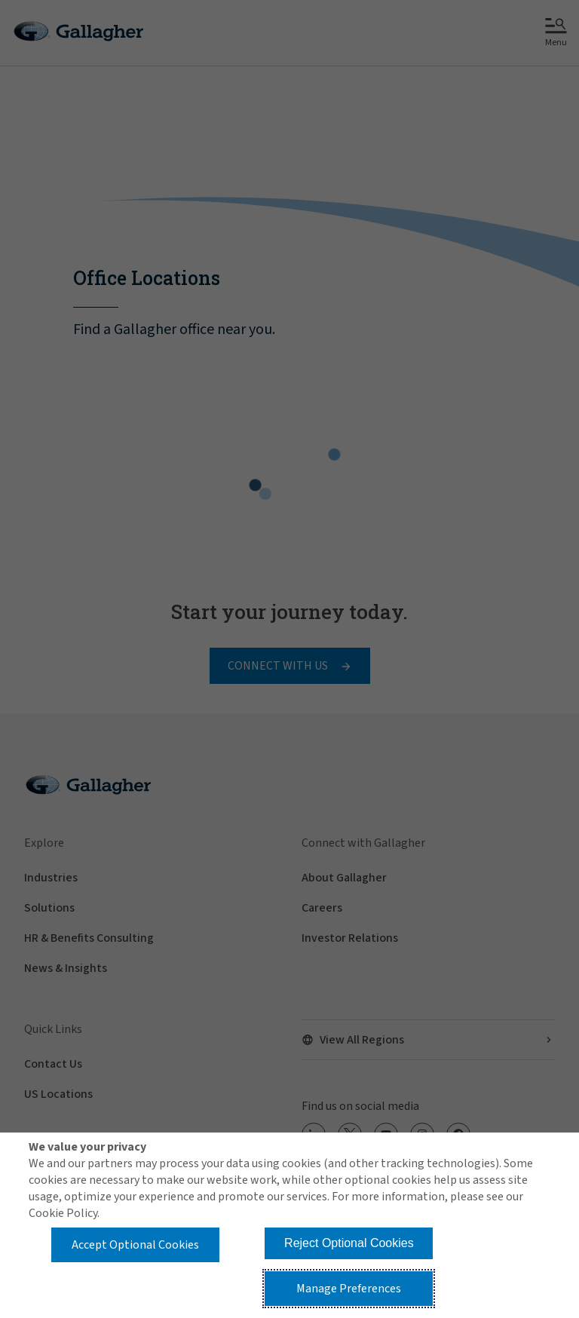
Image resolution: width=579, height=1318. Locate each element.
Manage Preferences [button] (348, 1288)
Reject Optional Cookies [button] (349, 1243)
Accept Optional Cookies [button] (135, 1245)
